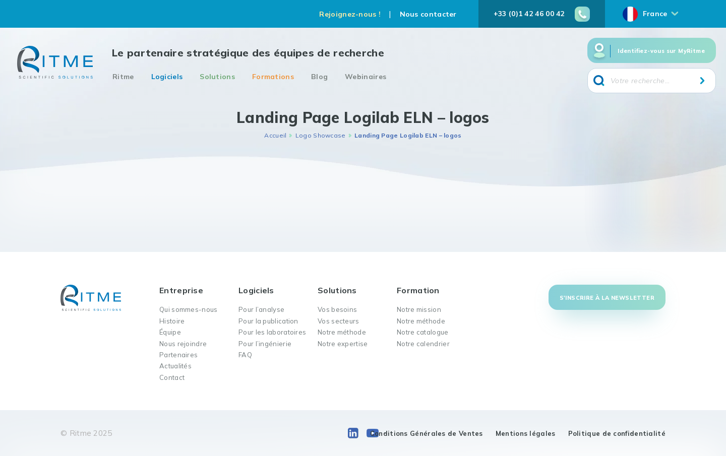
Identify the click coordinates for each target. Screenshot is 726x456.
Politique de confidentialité (617, 433)
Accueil (275, 135)
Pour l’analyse (261, 309)
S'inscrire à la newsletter (607, 297)
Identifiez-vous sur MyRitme (661, 50)
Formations (273, 76)
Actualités (175, 366)
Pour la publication (268, 321)
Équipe (170, 332)
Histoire (172, 321)
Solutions (217, 76)
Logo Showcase (320, 135)
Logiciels (167, 76)
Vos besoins (337, 309)
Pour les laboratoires (272, 332)
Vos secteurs (338, 321)
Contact (172, 377)
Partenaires (178, 355)
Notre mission (419, 309)
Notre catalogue (423, 332)
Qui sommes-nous (188, 309)
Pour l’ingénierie (264, 344)
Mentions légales (526, 433)
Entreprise (181, 290)
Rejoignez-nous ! (350, 14)
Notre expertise (343, 344)
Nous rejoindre (183, 344)
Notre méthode (342, 332)
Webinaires (365, 76)
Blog (319, 76)
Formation (418, 290)
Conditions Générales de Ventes (426, 433)
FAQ (245, 355)
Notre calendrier (423, 344)
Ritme (123, 76)
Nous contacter (428, 14)
